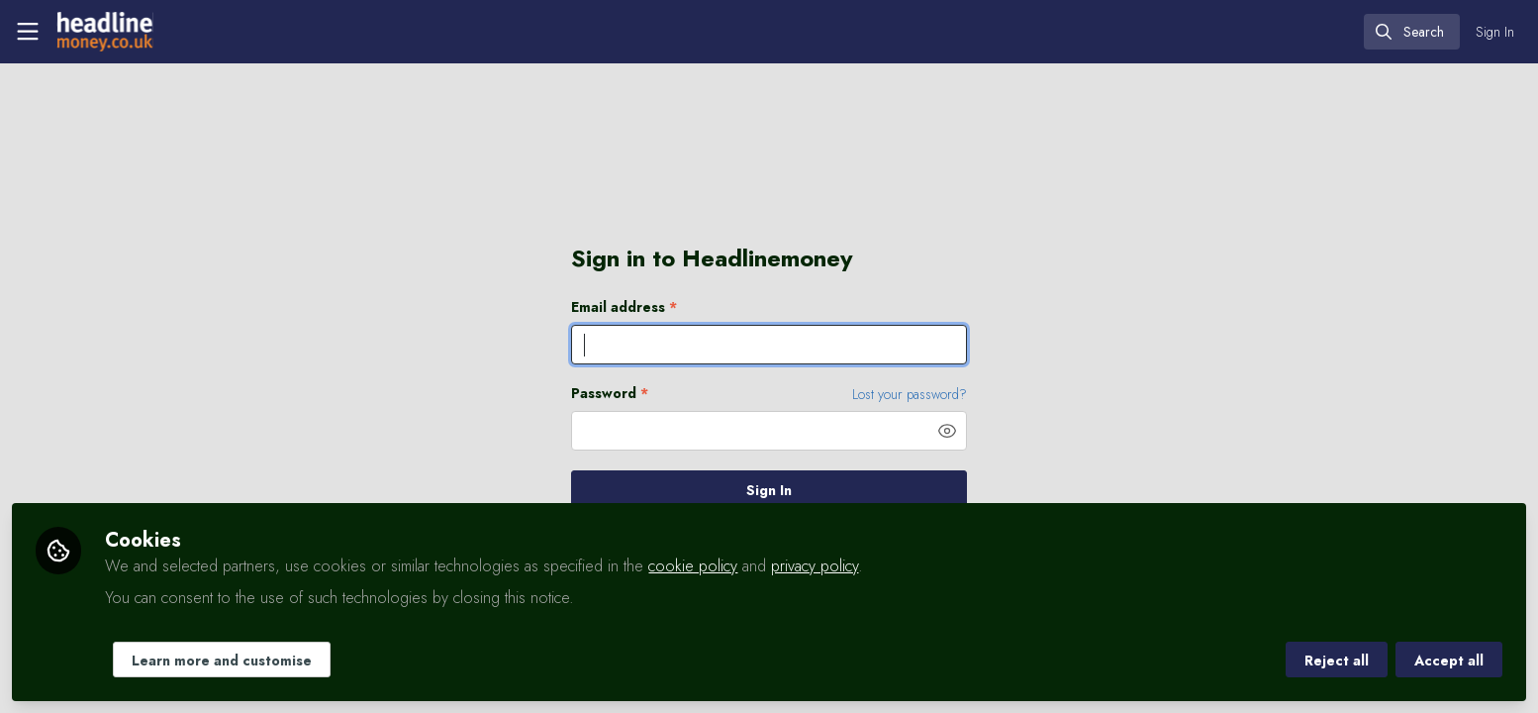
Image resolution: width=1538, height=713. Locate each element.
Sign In (769, 490)
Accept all (1449, 660)
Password (609, 393)
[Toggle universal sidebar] (27, 31)
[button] (947, 431)
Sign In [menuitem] (1495, 32)
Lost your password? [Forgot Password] (909, 394)
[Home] (104, 31)
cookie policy (692, 566)
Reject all (1336, 660)
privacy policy (814, 566)
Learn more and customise (222, 660)
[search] (1412, 32)
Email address (624, 307)
